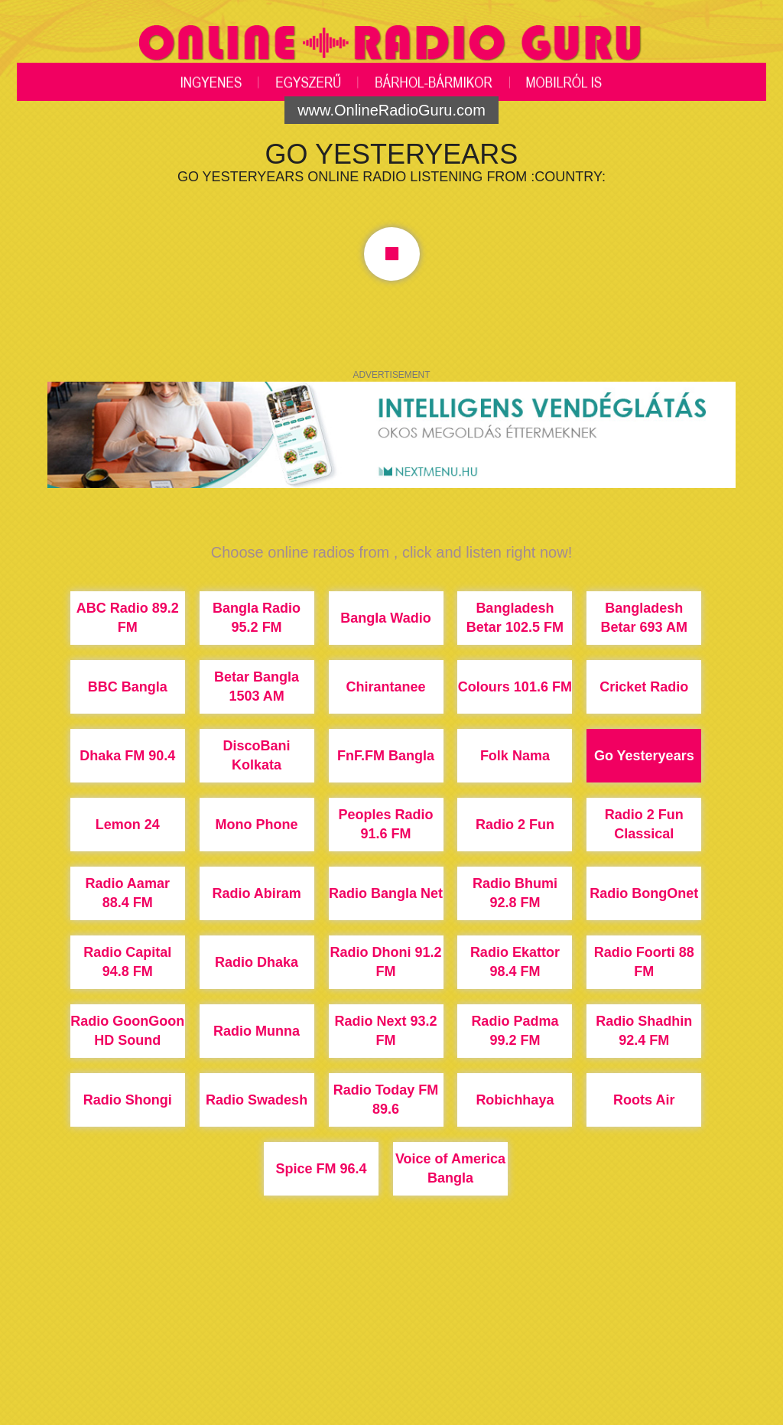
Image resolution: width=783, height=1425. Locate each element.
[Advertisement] (391, 1367)
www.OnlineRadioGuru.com (391, 110)
